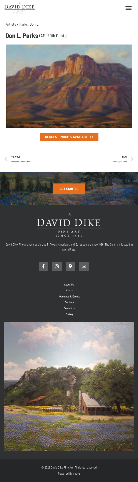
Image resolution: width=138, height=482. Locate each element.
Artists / (12, 24)
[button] (129, 8)
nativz (76, 473)
